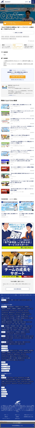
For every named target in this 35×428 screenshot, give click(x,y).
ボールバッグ (14, 383)
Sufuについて (17, 414)
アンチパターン (4, 364)
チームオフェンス (19, 36)
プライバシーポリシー (6, 418)
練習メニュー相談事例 (5, 366)
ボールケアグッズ (21, 377)
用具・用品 (4, 377)
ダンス (6, 301)
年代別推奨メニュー (5, 370)
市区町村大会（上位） (27, 327)
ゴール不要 (17, 318)
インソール (20, 383)
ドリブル (28, 308)
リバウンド (11, 314)
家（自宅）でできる (24, 316)
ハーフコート (29, 321)
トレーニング (28, 314)
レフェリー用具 (4, 379)
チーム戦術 (31, 318)
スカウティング (4, 393)
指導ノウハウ (4, 391)
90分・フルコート (5, 343)
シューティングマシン (27, 383)
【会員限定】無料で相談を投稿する (17, 76)
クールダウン (12, 316)
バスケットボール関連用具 (25, 379)
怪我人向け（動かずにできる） (7, 321)
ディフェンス (12, 36)
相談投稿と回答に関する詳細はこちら (17, 79)
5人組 (25, 321)
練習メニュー (4, 306)
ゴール (18, 381)
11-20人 (19, 329)
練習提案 (3, 362)
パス (32, 308)
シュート (23, 308)
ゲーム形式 (23, 314)
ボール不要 (12, 318)
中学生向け (27, 306)
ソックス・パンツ (24, 381)
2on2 (16, 323)
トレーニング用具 (11, 379)
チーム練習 (18, 316)
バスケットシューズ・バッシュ (10, 381)
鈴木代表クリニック (24, 318)
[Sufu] (5, 2)
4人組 (21, 321)
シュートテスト (4, 346)
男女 (4, 327)
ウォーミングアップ (5, 316)
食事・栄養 (4, 389)
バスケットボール (10, 377)
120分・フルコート (21, 343)
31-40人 (27, 329)
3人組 (18, 321)
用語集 (3, 375)
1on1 (13, 323)
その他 (3, 381)
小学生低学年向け (11, 306)
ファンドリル (20, 310)
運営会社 (6, 416)
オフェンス (7, 36)
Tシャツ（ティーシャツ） (6, 383)
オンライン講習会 (5, 350)
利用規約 (17, 416)
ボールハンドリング (5, 310)
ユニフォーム (30, 381)
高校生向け (4, 308)
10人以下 (15, 329)
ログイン (27, 1)
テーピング (4, 385)
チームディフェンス (5, 38)
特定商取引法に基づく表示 (28, 416)
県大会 (20, 327)
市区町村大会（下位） (5, 329)
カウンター (18, 379)
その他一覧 (23, 323)
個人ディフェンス (13, 38)
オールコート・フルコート (6, 323)
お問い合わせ (17, 418)
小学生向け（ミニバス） (19, 306)
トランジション (17, 314)
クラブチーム (15, 327)
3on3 (19, 323)
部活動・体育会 (9, 327)
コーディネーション (13, 310)
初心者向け (9, 308)
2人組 (15, 321)
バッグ (15, 377)
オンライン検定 (4, 348)
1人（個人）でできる (5, 318)
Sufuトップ (6, 414)
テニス (3, 301)
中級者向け (14, 308)
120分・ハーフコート (13, 343)
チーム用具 (27, 377)
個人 (11, 329)
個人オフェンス (26, 36)
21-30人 (23, 329)
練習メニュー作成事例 (5, 368)
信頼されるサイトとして (28, 414)
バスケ (3, 36)
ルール (3, 387)
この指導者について (11, 95)
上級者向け (19, 308)
